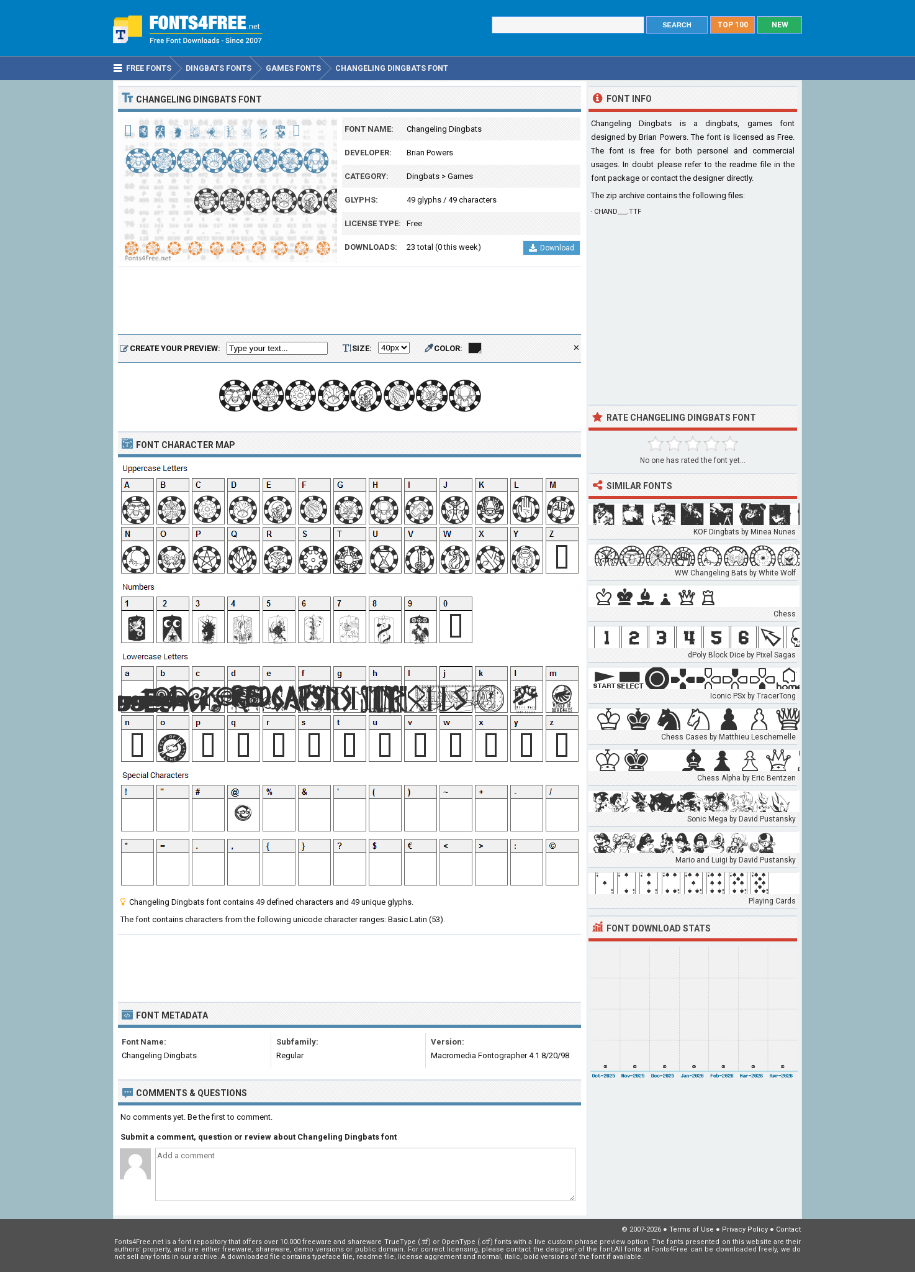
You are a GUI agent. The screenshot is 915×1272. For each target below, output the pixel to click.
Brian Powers (430, 152)
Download (551, 248)
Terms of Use (691, 1229)
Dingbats (423, 176)
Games (460, 176)
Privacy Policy (745, 1229)
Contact (788, 1229)
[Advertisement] (349, 301)
